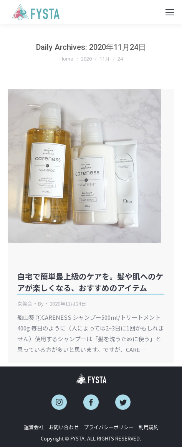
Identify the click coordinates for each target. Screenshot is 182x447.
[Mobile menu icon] (169, 12)
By (41, 303)
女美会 (24, 303)
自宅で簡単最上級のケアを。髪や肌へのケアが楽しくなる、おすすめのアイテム (90, 282)
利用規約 (149, 427)
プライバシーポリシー (109, 427)
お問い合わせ (64, 427)
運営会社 (34, 427)
